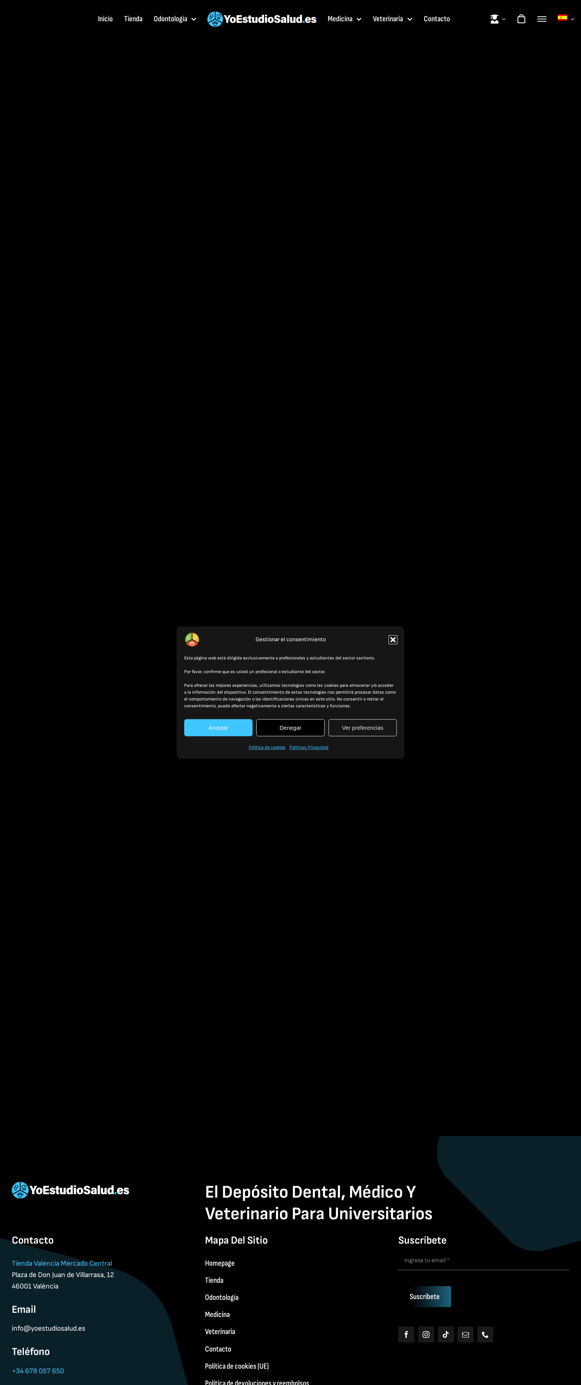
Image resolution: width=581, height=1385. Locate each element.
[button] (393, 639)
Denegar (290, 727)
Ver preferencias (362, 727)
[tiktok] (446, 1334)
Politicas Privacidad (308, 747)
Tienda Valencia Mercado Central (62, 1263)
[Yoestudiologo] (262, 15)
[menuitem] (566, 19)
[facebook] (406, 1334)
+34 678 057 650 (38, 1371)
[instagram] (426, 1334)
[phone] (485, 1334)
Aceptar (218, 727)
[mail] (466, 1334)
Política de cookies (267, 747)
